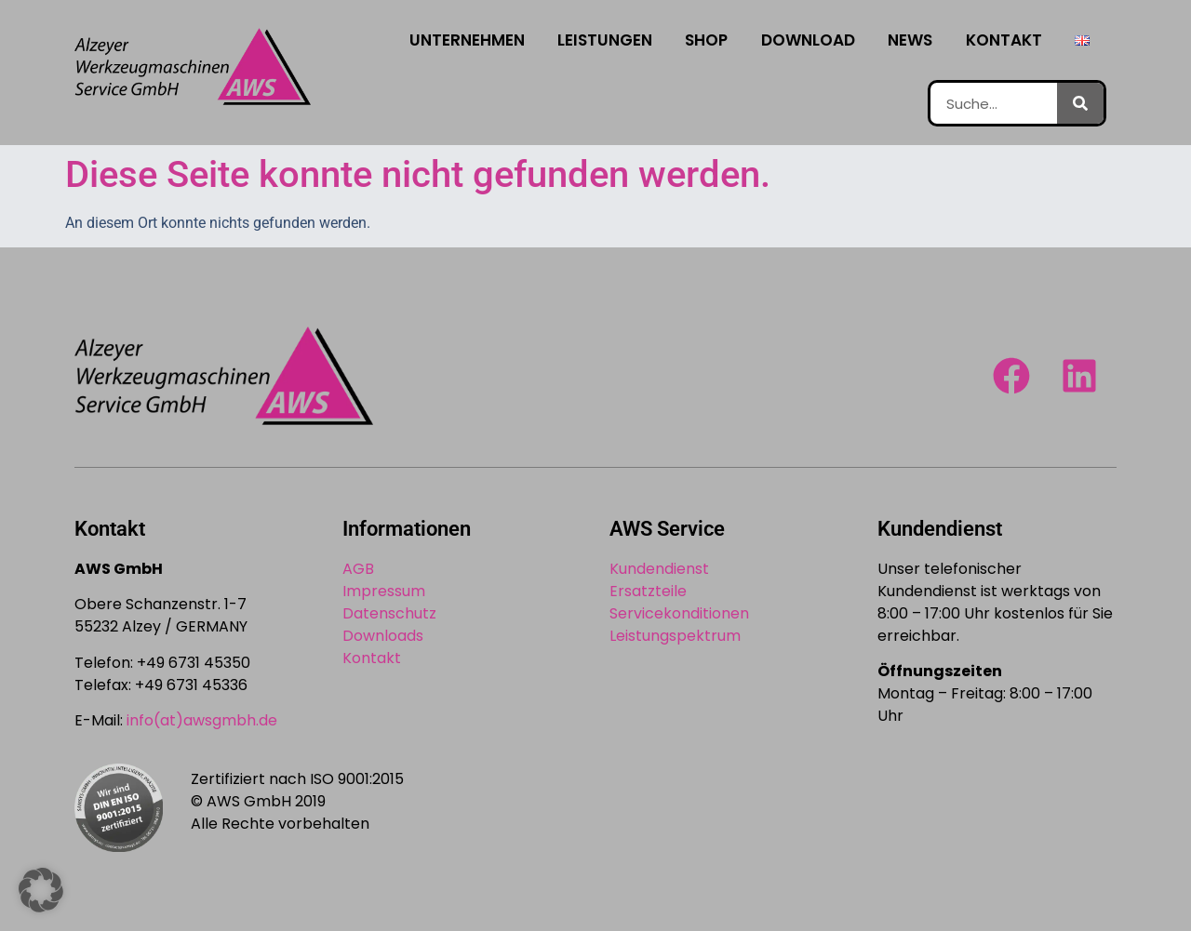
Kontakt (1004, 40)
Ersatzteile (648, 591)
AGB (358, 568)
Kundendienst (659, 568)
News (910, 40)
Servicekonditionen (679, 613)
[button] (41, 890)
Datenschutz (389, 613)
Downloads (382, 635)
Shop (706, 40)
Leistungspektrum (675, 635)
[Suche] (1080, 103)
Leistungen (604, 40)
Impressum (383, 591)
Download (808, 40)
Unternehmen (467, 40)
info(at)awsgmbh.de (202, 720)
